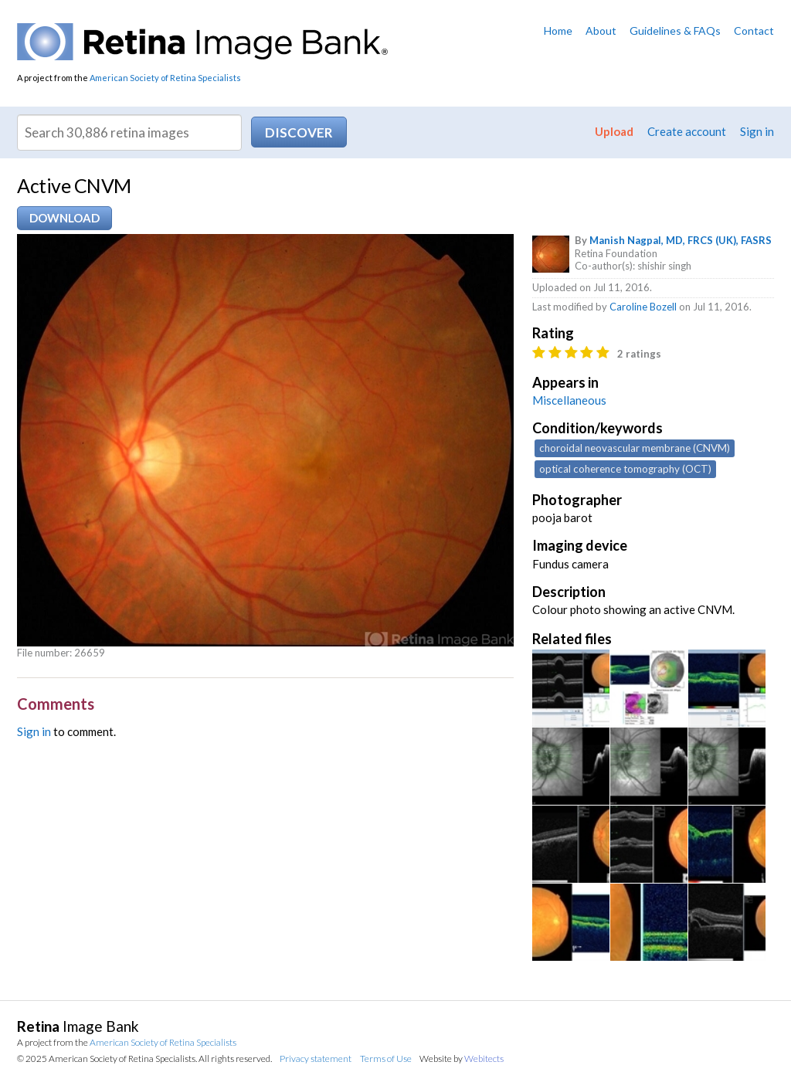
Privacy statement (315, 1058)
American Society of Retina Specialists (165, 78)
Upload (614, 131)
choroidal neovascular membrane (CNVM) (634, 448)
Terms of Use (386, 1058)
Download (64, 218)
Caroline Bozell (643, 306)
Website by (461, 1058)
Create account (686, 131)
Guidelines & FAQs (675, 30)
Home (558, 30)
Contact (754, 30)
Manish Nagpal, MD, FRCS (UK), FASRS (680, 240)
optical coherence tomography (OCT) (625, 469)
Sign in (757, 131)
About (601, 30)
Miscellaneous (569, 400)
